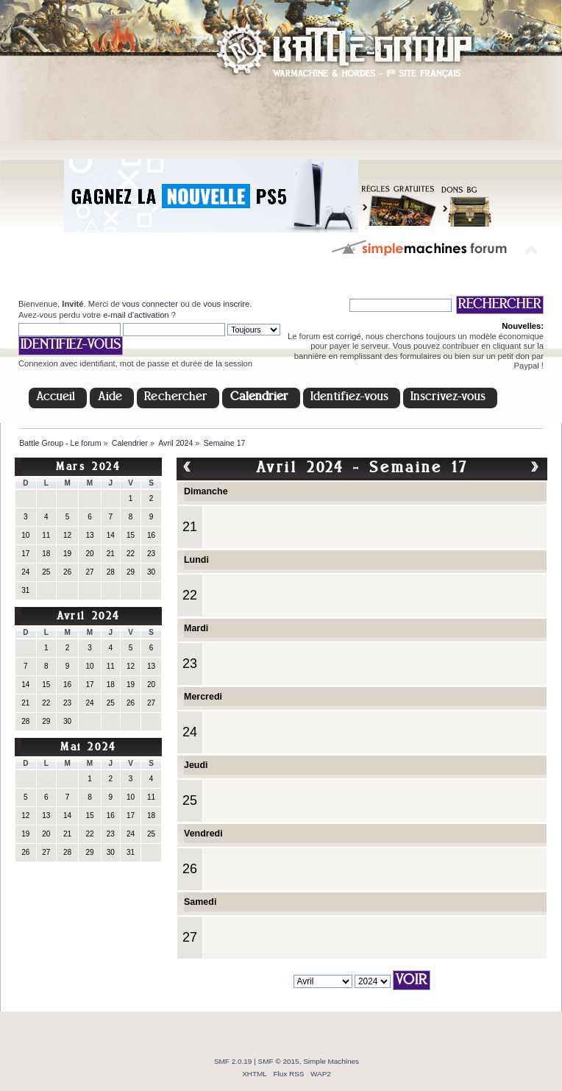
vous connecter (150, 303)
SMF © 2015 (278, 1061)
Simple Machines (331, 1061)
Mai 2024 (88, 748)
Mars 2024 (88, 467)
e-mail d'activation (135, 314)
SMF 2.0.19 (233, 1061)
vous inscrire (226, 303)
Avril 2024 (88, 617)
